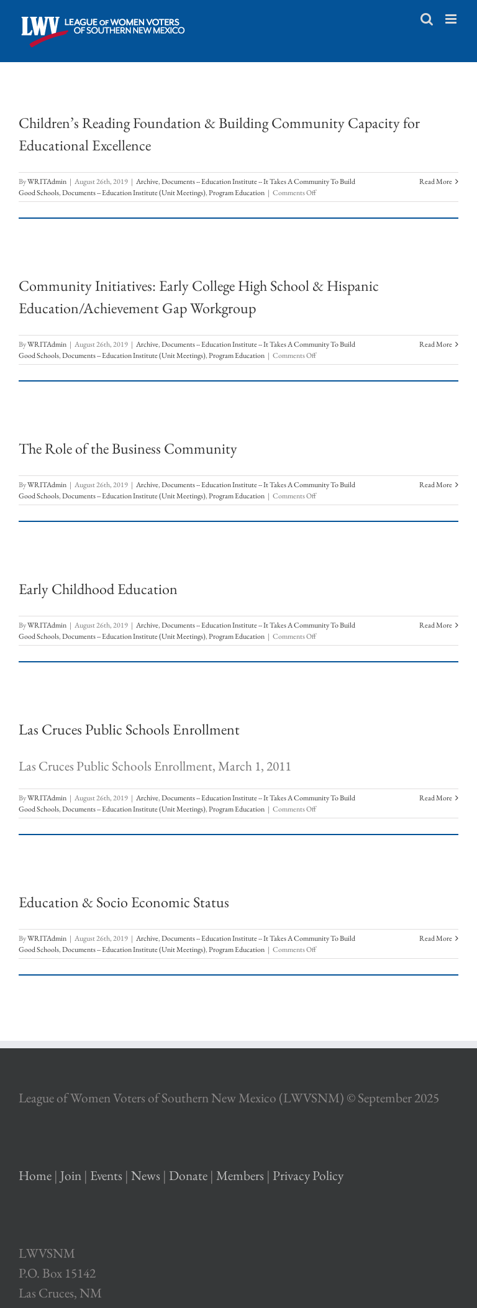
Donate (188, 1175)
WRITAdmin (46, 181)
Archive (147, 181)
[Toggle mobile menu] (451, 18)
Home (35, 1175)
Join (70, 1175)
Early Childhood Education (98, 588)
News (145, 1175)
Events (106, 1175)
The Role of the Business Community (128, 448)
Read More (435, 181)
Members (240, 1175)
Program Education (237, 193)
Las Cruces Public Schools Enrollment (129, 729)
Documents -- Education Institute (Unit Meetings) (134, 193)
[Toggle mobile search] (426, 18)
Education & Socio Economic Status (124, 902)
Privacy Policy (308, 1175)
